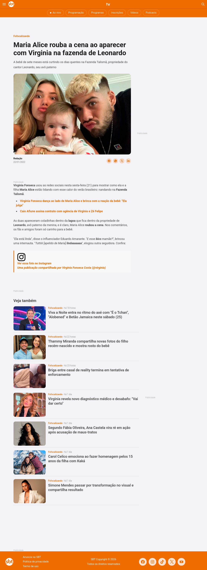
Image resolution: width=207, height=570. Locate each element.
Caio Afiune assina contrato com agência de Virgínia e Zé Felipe (61, 211)
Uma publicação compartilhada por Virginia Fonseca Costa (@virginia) (61, 267)
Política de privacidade (36, 561)
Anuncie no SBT (32, 557)
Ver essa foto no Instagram (34, 263)
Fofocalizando (22, 36)
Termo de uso (30, 566)
